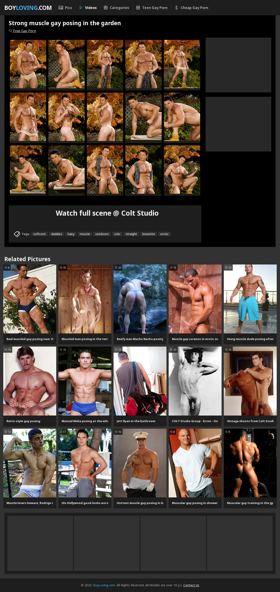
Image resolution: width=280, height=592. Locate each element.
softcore (39, 234)
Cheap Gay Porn (191, 7)
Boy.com (28, 8)
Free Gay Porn (22, 30)
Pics (65, 7)
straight (131, 234)
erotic (164, 234)
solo (117, 234)
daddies (56, 234)
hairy (71, 234)
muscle (85, 234)
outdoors (102, 234)
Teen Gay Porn (152, 7)
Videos (88, 7)
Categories (116, 7)
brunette (148, 234)
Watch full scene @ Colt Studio (107, 213)
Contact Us (191, 585)
